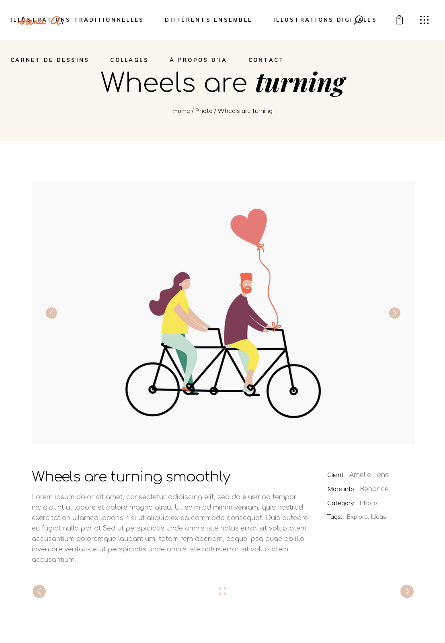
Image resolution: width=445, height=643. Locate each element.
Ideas (378, 516)
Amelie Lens (369, 475)
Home (181, 110)
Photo (204, 110)
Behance (374, 489)
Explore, (358, 516)
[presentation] (51, 313)
